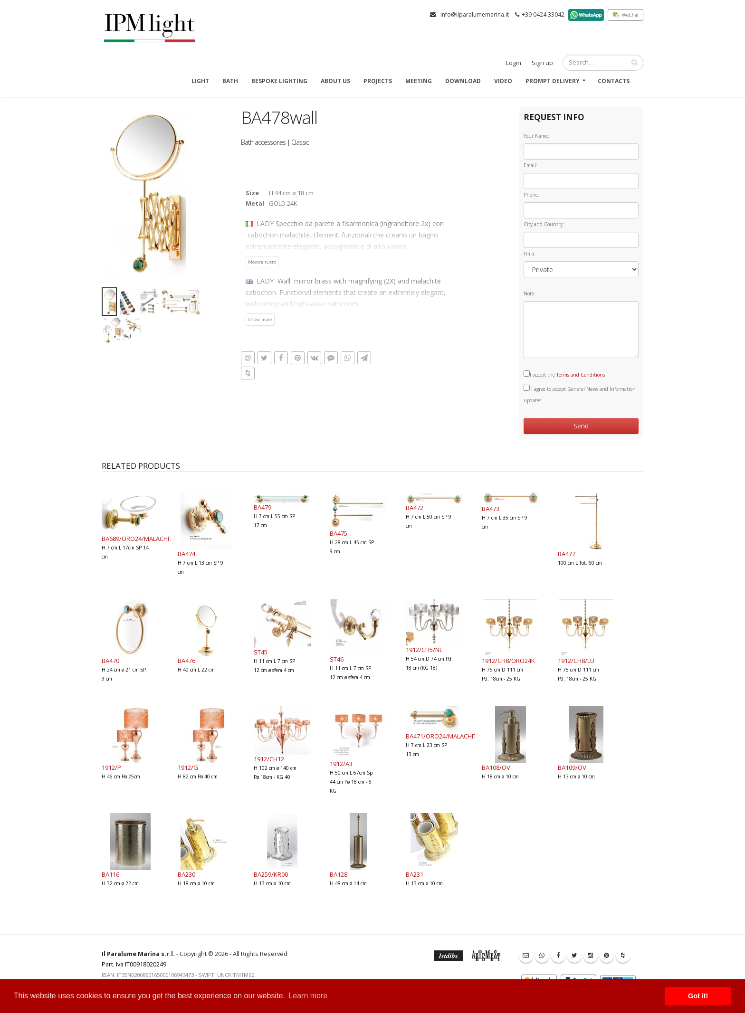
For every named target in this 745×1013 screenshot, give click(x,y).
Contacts (614, 81)
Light (200, 81)
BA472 (414, 507)
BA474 (186, 553)
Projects (377, 81)
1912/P (111, 767)
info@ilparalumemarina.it (474, 14)
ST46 (337, 659)
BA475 (338, 533)
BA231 (414, 874)
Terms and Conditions (580, 374)
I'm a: (529, 253)
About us (335, 81)
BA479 (262, 507)
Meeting (418, 81)
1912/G (188, 767)
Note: (529, 293)
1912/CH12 (269, 759)
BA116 (110, 874)
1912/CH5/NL (424, 649)
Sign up (542, 63)
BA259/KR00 (271, 874)
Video (503, 81)
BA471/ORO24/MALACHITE (443, 736)
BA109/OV (572, 767)
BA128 (338, 874)
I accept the (564, 374)
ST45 (260, 652)
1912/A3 (341, 763)
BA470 (110, 660)
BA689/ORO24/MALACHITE (139, 538)
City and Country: (544, 224)
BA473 (490, 508)
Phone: (531, 194)
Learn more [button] (307, 996)
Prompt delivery (552, 81)
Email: (530, 165)
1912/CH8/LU (576, 660)
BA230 (186, 874)
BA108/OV (496, 767)
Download (463, 81)
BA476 (186, 660)
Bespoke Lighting (279, 81)
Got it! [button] (698, 996)
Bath (230, 81)
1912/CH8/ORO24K (508, 660)
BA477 (566, 553)
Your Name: (536, 136)
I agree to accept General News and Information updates (580, 394)
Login (513, 63)
